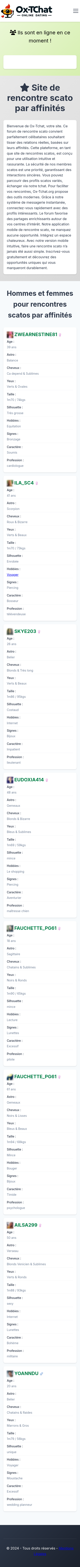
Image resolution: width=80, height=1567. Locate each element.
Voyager (13, 574)
